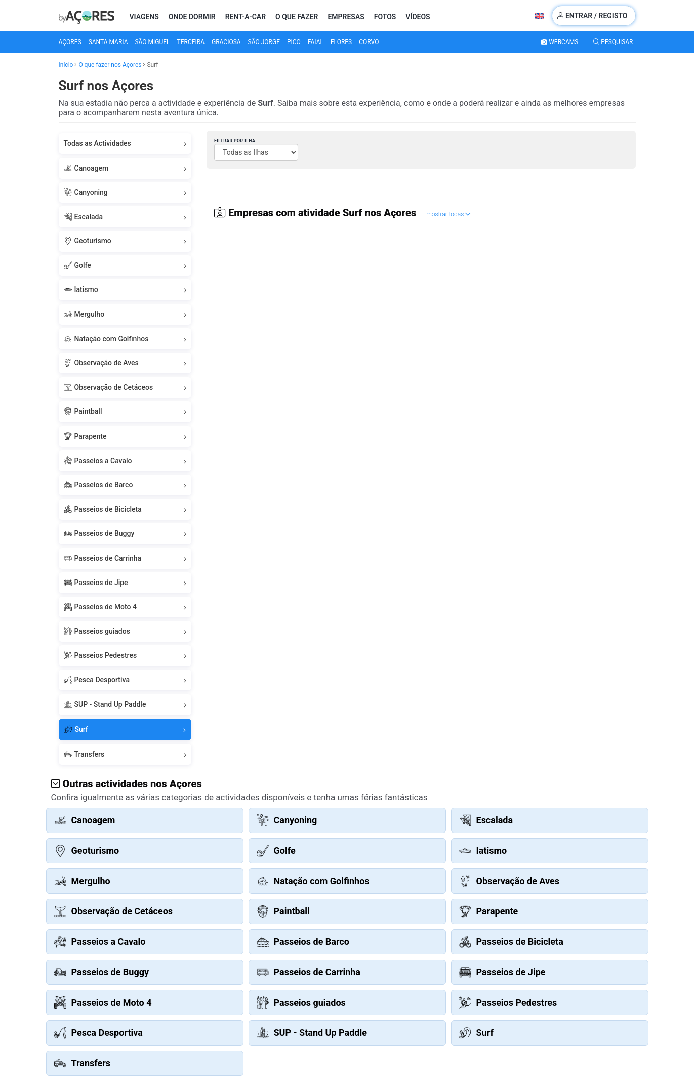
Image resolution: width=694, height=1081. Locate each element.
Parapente (125, 436)
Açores (70, 42)
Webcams (559, 42)
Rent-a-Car (245, 17)
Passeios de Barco (125, 485)
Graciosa (226, 42)
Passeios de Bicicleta (125, 509)
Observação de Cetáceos (125, 387)
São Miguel (152, 42)
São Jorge (264, 42)
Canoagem (125, 168)
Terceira (191, 42)
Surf (125, 729)
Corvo (369, 42)
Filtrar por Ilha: (235, 140)
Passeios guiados (125, 631)
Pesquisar (613, 42)
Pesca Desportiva (125, 680)
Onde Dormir (192, 17)
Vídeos (417, 17)
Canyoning (125, 192)
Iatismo (125, 289)
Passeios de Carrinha (125, 558)
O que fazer (296, 17)
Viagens (144, 17)
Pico (294, 42)
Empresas (346, 17)
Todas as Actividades (125, 143)
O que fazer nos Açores (109, 64)
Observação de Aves (125, 363)
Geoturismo (125, 241)
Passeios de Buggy (125, 533)
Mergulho (125, 314)
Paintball (125, 411)
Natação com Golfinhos (125, 339)
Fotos (385, 17)
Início (66, 64)
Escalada (125, 217)
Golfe (125, 265)
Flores (341, 42)
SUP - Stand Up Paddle (125, 704)
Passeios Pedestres (125, 655)
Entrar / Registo (592, 16)
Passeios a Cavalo (125, 460)
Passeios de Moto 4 (125, 607)
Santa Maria (108, 42)
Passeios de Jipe (125, 582)
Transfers (125, 754)
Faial (315, 42)
